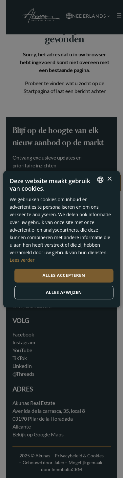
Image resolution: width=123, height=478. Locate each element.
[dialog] (61, 239)
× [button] (109, 179)
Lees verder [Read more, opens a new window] (22, 260)
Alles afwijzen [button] (64, 292)
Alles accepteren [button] (63, 275)
